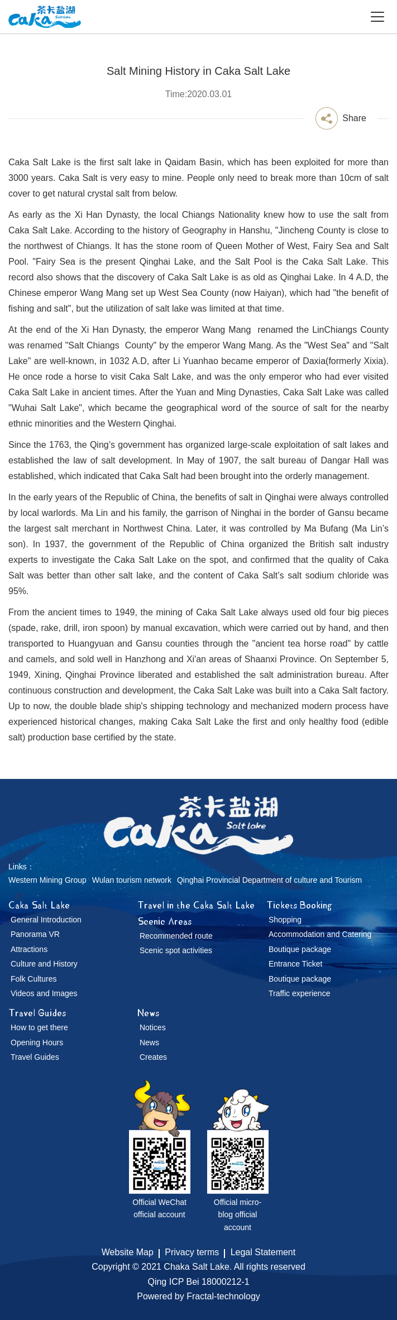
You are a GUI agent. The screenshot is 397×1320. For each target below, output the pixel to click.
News (148, 1012)
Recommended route (176, 935)
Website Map (128, 1252)
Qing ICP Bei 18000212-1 (198, 1281)
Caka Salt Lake (39, 905)
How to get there (39, 1027)
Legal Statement (263, 1252)
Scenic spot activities (176, 950)
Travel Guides (37, 1012)
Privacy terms (192, 1252)
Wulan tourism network (131, 880)
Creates (153, 1057)
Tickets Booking (299, 905)
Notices (153, 1027)
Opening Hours (37, 1042)
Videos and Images (44, 993)
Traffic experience (300, 993)
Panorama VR (35, 934)
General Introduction (46, 919)
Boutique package (300, 949)
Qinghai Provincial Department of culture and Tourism (269, 880)
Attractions (29, 949)
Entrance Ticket (296, 963)
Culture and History (44, 963)
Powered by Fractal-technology (198, 1296)
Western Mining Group (47, 880)
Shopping (285, 919)
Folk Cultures (33, 978)
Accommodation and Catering (320, 934)
